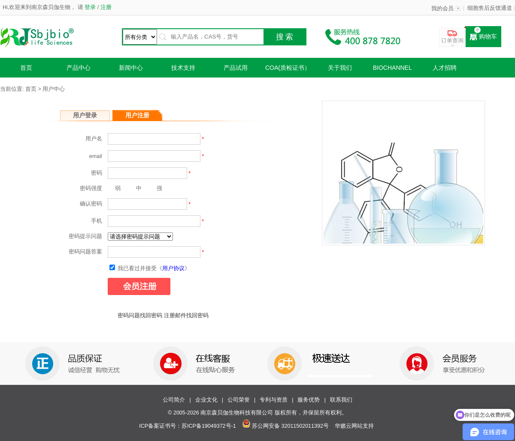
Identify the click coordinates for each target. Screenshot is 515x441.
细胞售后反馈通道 (489, 8)
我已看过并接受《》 (149, 268)
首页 (26, 67)
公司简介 (174, 400)
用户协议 (173, 268)
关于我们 (340, 67)
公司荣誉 (238, 400)
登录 (90, 7)
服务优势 (308, 400)
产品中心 (79, 67)
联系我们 (341, 400)
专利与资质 (274, 400)
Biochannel (392, 67)
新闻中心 (131, 67)
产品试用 (236, 67)
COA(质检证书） (287, 67)
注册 (105, 7)
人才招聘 (445, 67)
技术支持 (183, 67)
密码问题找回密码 (140, 316)
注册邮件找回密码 (186, 316)
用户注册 (137, 115)
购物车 (483, 36)
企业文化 (206, 400)
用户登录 (85, 115)
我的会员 (442, 9)
